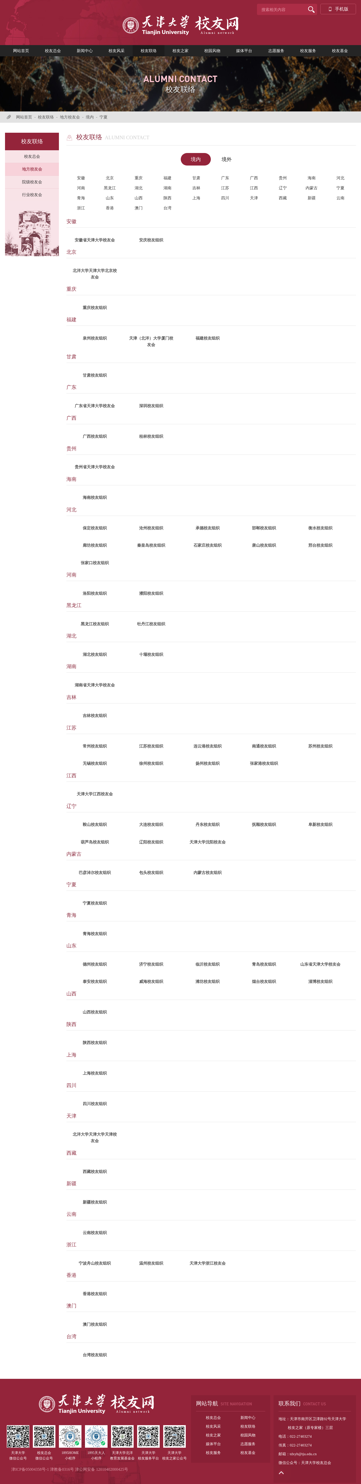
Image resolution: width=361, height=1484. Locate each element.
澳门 (139, 208)
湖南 (167, 188)
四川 (225, 198)
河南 (81, 188)
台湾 (167, 208)
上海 (196, 198)
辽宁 (283, 188)
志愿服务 (276, 51)
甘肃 (196, 178)
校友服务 (308, 51)
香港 (110, 208)
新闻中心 (85, 51)
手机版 (338, 9)
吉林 (196, 188)
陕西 (167, 198)
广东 (225, 178)
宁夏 (104, 117)
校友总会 (53, 51)
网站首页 (21, 51)
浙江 (81, 208)
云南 (340, 198)
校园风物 (212, 51)
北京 (110, 178)
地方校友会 (70, 117)
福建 (167, 178)
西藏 (283, 198)
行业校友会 (32, 195)
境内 (90, 117)
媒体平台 (244, 51)
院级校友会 (32, 182)
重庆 (139, 178)
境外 (227, 159)
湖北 (139, 188)
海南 (312, 178)
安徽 (81, 178)
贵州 (283, 178)
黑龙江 (110, 188)
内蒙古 (312, 188)
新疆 (312, 198)
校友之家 (180, 51)
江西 (254, 188)
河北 (340, 178)
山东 (110, 198)
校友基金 (340, 51)
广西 (254, 178)
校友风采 (117, 51)
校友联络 (149, 51)
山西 (139, 198)
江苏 (225, 188)
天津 (254, 198)
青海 (81, 198)
